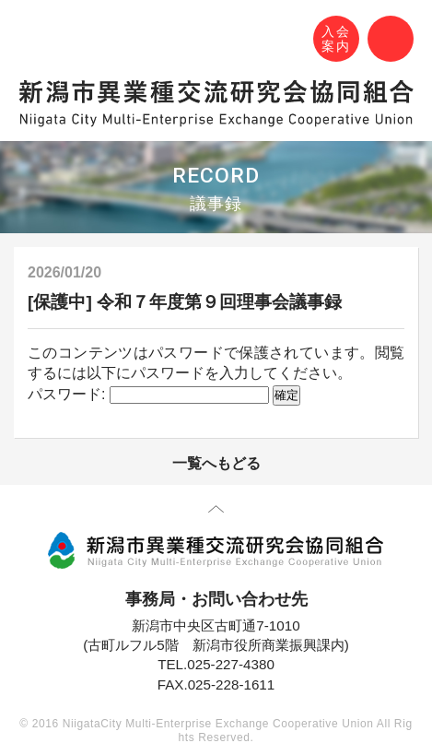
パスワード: (148, 394)
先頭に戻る (216, 512)
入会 (336, 39)
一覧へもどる (216, 463)
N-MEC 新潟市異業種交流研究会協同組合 (34, 41)
